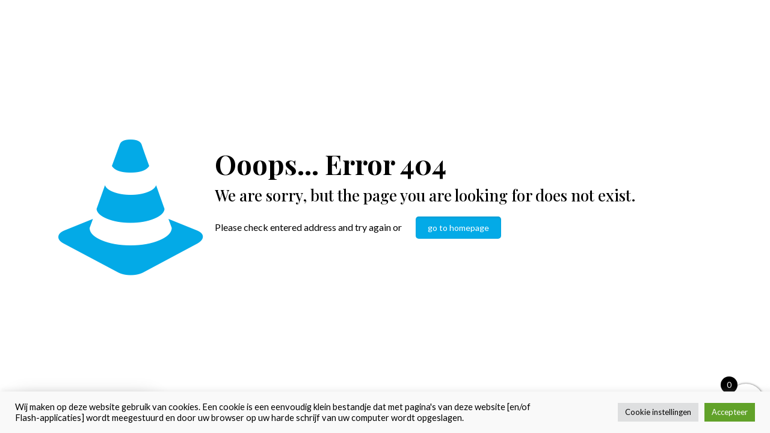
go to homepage (458, 228)
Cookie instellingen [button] (658, 412)
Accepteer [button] (730, 412)
